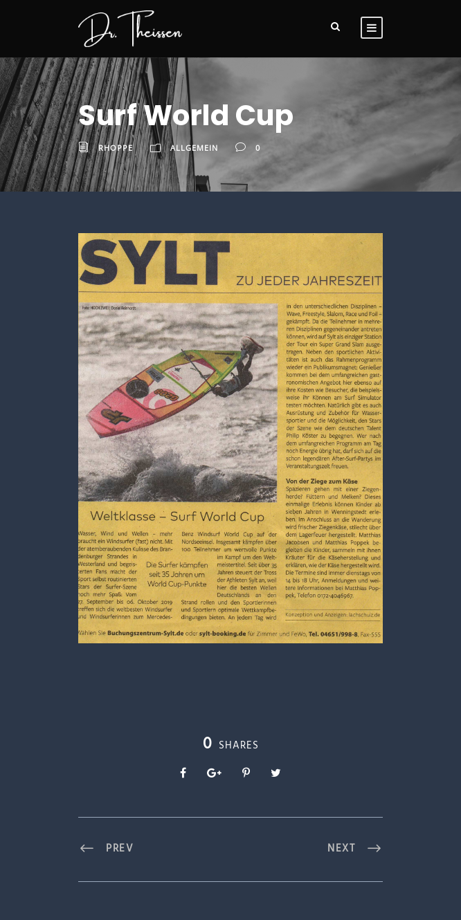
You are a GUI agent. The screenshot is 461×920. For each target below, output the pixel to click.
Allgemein (194, 147)
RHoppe (115, 147)
